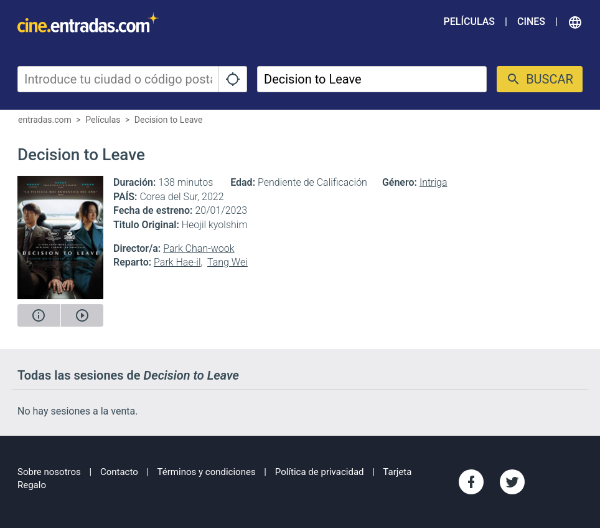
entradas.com (45, 120)
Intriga (434, 182)
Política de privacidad (319, 472)
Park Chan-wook (198, 248)
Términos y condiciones (206, 472)
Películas (469, 21)
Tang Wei (227, 262)
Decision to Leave (168, 120)
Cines (531, 21)
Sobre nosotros (49, 472)
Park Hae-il (177, 262)
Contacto (119, 472)
